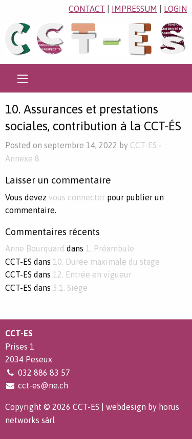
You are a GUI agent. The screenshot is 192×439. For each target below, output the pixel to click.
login (175, 8)
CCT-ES (143, 145)
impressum (134, 8)
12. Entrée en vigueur (92, 274)
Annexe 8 (22, 158)
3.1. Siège (70, 287)
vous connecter (77, 197)
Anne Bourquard (35, 248)
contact (87, 8)
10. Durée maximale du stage (106, 261)
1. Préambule (110, 248)
